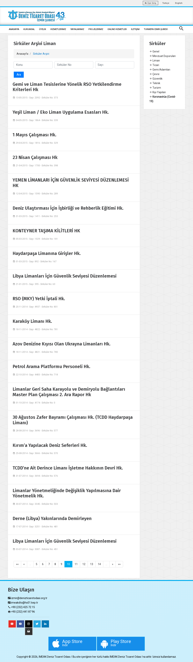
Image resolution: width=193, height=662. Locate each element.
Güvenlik (155, 78)
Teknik (154, 83)
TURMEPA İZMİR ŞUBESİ (156, 29)
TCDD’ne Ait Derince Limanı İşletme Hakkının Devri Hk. (68, 468)
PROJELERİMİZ (95, 29)
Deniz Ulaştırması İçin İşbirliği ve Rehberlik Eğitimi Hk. (68, 208)
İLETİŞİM (135, 29)
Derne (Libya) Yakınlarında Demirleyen (52, 518)
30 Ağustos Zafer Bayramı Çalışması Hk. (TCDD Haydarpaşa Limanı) (73, 420)
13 (91, 564)
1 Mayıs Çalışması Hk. (34, 134)
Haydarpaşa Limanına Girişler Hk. (47, 253)
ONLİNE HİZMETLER (117, 29)
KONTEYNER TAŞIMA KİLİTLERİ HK (46, 230)
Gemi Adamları (159, 69)
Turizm (155, 87)
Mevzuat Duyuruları (162, 56)
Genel (154, 51)
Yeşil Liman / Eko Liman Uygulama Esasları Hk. (61, 112)
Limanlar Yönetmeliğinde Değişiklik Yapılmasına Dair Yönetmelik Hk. (67, 493)
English (178, 3)
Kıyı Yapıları (157, 92)
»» (119, 564)
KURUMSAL (29, 29)
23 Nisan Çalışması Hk (35, 157)
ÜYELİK (42, 29)
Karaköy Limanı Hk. (32, 321)
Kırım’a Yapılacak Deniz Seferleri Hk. (50, 445)
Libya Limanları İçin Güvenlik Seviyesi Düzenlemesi (64, 276)
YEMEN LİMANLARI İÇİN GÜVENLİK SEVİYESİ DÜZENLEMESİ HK (71, 182)
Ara (19, 74)
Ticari (154, 65)
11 (76, 564)
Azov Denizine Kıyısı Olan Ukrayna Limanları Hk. (61, 344)
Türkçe (165, 3)
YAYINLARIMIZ (77, 29)
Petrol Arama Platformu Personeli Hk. (51, 366)
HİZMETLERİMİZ (58, 29)
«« (17, 564)
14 (99, 564)
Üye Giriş (150, 3)
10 (68, 564)
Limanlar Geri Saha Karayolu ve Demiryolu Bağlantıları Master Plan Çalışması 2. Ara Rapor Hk (69, 392)
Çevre (154, 74)
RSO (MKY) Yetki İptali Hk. (39, 298)
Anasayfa (22, 53)
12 (83, 564)
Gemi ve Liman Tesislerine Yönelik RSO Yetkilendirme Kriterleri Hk (67, 87)
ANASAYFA (14, 29)
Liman (154, 60)
